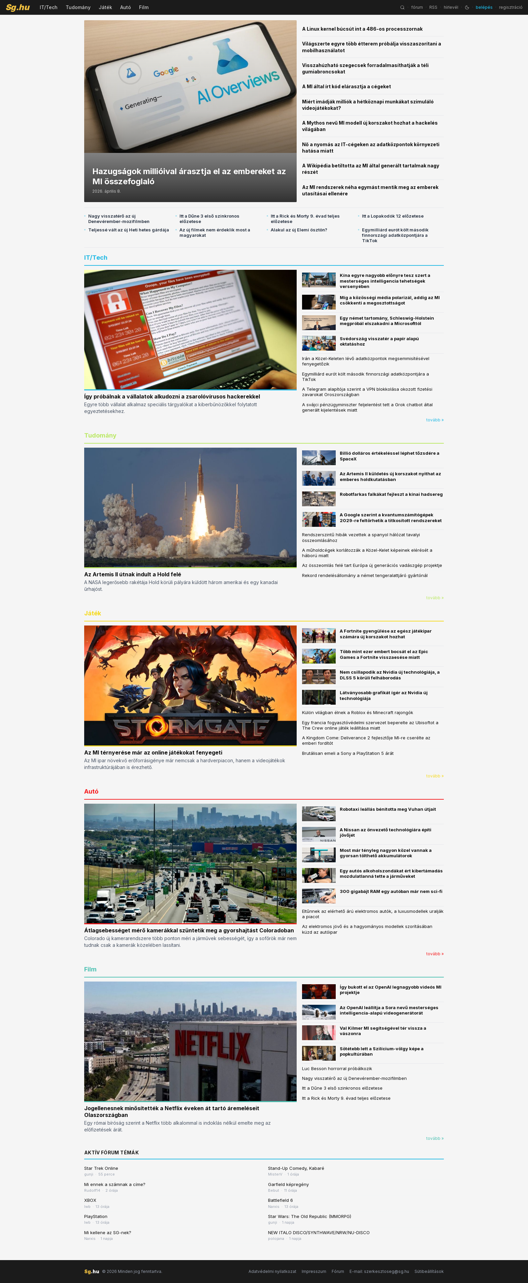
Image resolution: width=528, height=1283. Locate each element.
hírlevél (451, 7)
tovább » (435, 419)
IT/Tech (49, 7)
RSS (433, 7)
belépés (484, 7)
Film (143, 7)
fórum (417, 7)
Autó (125, 7)
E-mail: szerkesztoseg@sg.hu (379, 1271)
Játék (105, 7)
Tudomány (78, 7)
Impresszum (314, 1271)
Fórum (338, 1271)
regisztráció (511, 7)
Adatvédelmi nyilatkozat (272, 1271)
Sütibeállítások (429, 1271)
